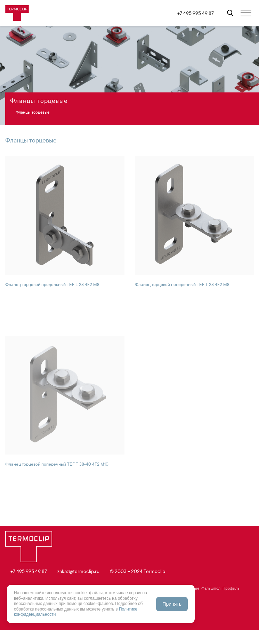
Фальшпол (210, 588)
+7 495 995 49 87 (195, 13)
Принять (171, 604)
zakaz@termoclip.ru (78, 571)
